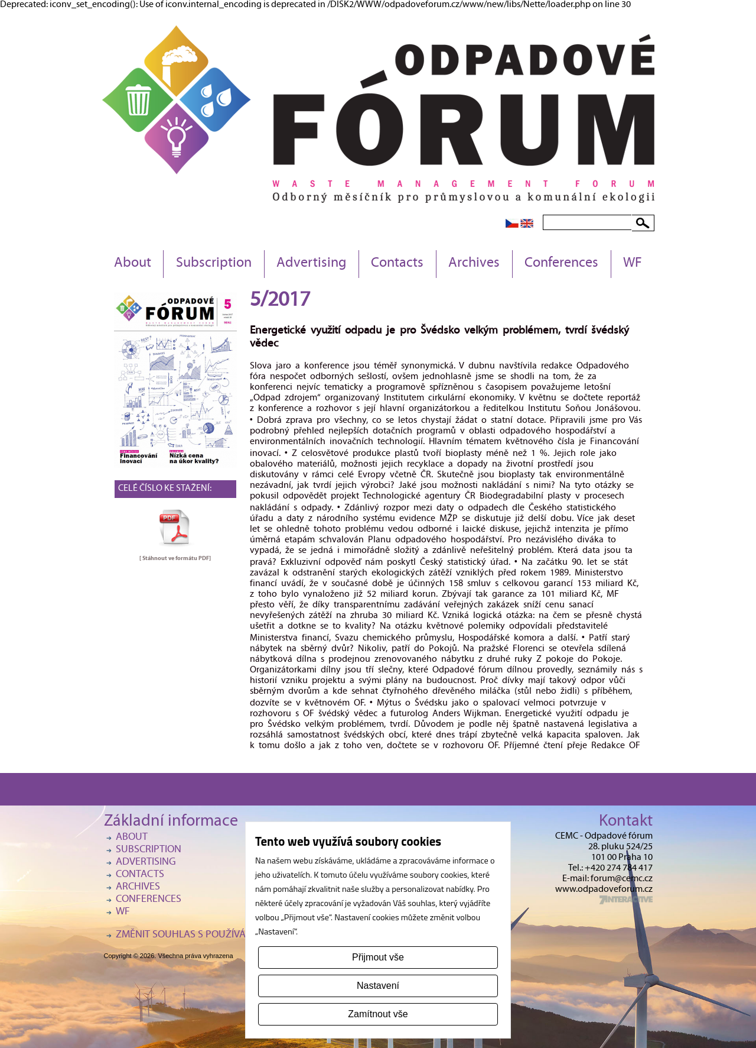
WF (632, 263)
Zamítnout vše (378, 1014)
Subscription (214, 263)
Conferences (561, 263)
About (132, 263)
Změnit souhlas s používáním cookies (210, 935)
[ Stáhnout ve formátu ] (175, 558)
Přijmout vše (378, 957)
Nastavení (378, 986)
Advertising (311, 263)
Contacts (397, 263)
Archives (474, 263)
